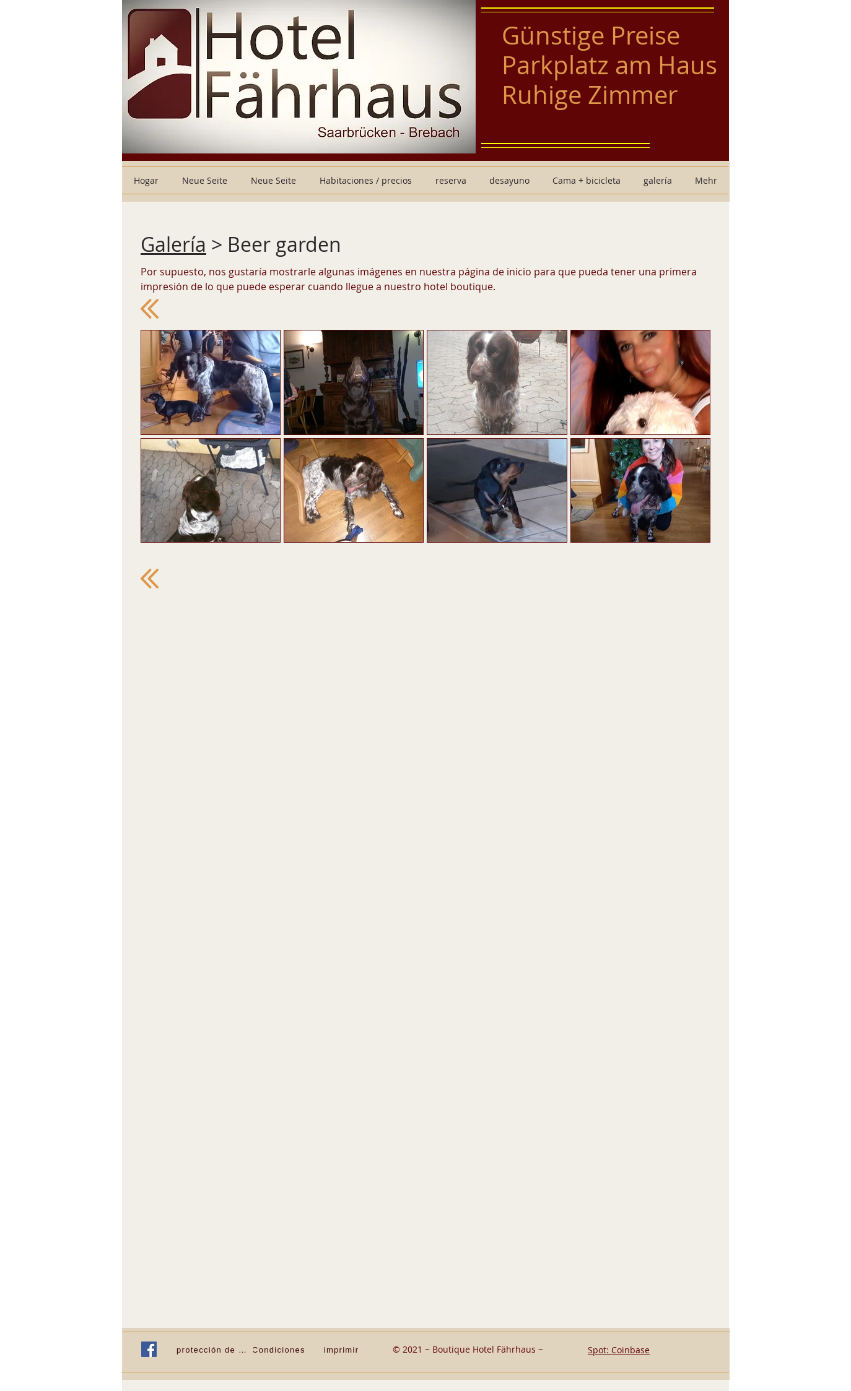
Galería (173, 244)
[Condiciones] (280, 1349)
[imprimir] (342, 1349)
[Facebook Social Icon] (149, 1349)
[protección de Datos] (215, 1349)
